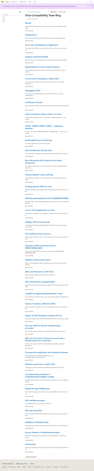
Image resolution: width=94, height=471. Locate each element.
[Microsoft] (2, 2)
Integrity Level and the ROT (36, 56)
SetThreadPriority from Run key (38, 140)
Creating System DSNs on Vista (38, 186)
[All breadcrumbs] (26, 12)
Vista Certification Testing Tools (38, 150)
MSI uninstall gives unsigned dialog (40, 281)
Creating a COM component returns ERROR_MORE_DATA (40, 246)
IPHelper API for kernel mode (37, 222)
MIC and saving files (33, 410)
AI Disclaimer (4, 467)
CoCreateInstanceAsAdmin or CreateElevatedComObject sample (39, 375)
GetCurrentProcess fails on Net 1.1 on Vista (43, 114)
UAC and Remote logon (35, 400)
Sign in (91, 1)
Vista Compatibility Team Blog (34, 11)
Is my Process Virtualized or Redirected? (42, 78)
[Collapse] (20, 12)
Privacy (29, 467)
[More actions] (68, 12)
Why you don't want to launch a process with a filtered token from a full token (45, 339)
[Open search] (87, 2)
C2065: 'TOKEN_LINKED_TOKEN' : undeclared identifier (44, 127)
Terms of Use (48, 467)
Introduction (30, 444)
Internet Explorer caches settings (39, 174)
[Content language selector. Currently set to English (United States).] (8, 464)
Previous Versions (12, 467)
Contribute (24, 467)
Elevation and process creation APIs (40, 364)
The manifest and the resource (38, 233)
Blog (18, 467)
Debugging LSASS (32, 90)
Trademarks (55, 467)
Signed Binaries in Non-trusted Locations (42, 67)
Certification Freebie (34, 102)
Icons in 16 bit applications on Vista (40, 210)
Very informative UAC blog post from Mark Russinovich (43, 161)
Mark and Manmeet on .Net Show (39, 271)
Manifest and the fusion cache (38, 259)
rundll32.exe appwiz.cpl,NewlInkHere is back (44, 293)
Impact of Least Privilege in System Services (43, 315)
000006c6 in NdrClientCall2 (36, 422)
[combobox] (12, 15)
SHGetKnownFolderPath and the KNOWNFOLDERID (47, 198)
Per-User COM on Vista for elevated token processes (43, 326)
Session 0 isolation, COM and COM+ (40, 303)
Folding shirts (31, 34)
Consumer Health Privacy (38, 467)
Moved (28, 23)
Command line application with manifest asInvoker (46, 352)
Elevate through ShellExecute (37, 388)
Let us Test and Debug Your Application (41, 45)
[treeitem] (12, 17)
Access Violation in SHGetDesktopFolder (42, 432)
